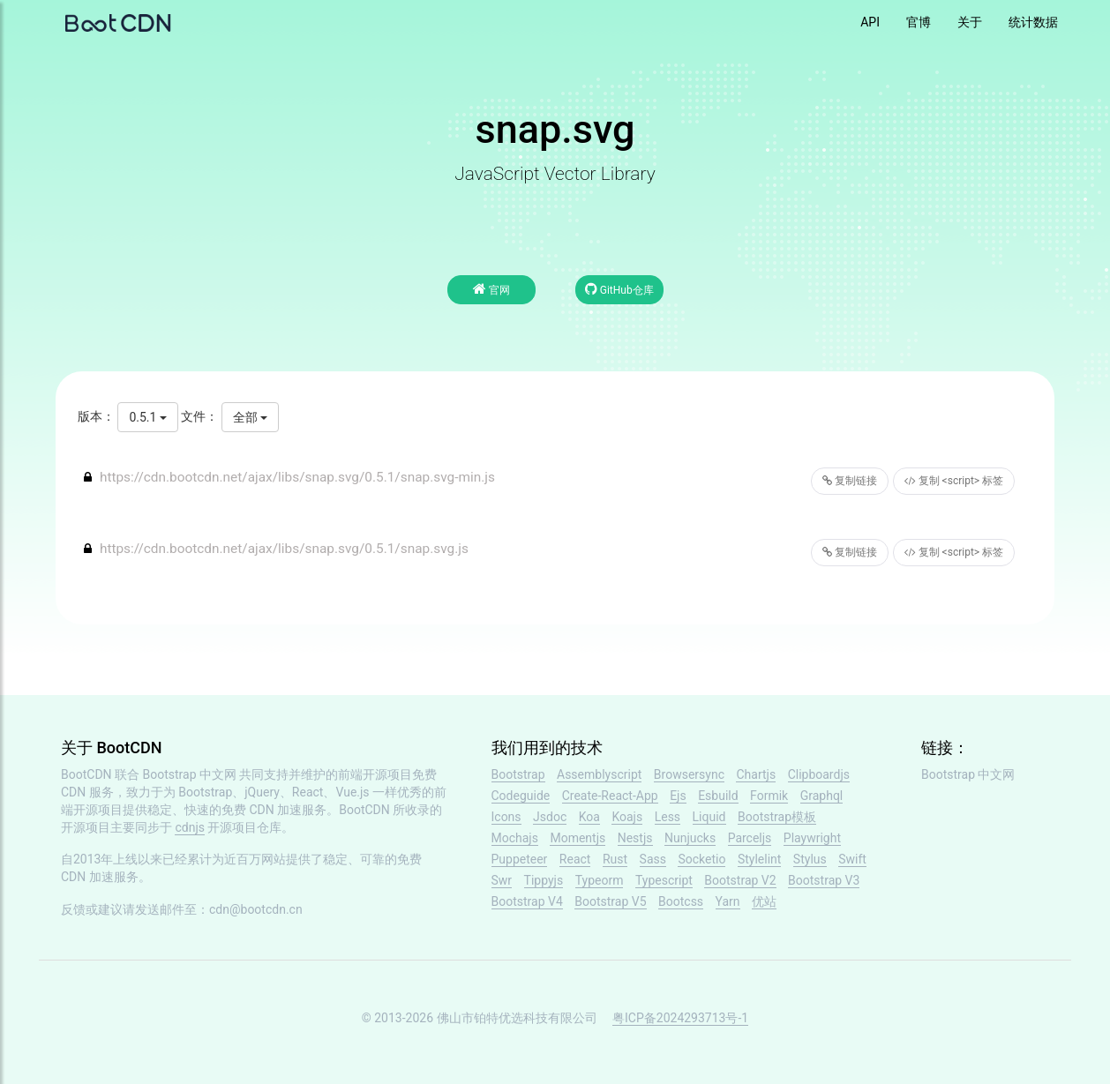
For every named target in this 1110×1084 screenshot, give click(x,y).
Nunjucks (690, 838)
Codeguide (521, 796)
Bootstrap (518, 774)
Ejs (678, 796)
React (575, 859)
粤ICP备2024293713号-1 (680, 1018)
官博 (918, 22)
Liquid (709, 817)
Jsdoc (549, 817)
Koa (589, 817)
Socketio (701, 859)
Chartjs (756, 774)
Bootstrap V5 (610, 901)
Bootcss (680, 901)
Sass (653, 859)
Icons (506, 817)
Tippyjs (544, 880)
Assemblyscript (599, 774)
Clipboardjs (819, 774)
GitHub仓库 (619, 288)
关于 (969, 22)
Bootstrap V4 (527, 901)
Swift (852, 859)
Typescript (664, 880)
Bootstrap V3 (823, 880)
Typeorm (599, 880)
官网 (491, 288)
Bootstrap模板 (777, 817)
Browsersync (689, 774)
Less (667, 817)
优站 (764, 901)
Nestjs (635, 838)
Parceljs (750, 838)
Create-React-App (610, 796)
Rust (615, 859)
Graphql (822, 796)
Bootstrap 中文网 (190, 774)
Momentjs (577, 838)
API (870, 22)
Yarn (728, 901)
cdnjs (190, 827)
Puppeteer (519, 859)
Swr (502, 880)
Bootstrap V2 (740, 880)
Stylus (810, 859)
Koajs (626, 817)
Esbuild (718, 796)
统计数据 (1033, 22)
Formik (769, 796)
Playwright (812, 838)
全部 (250, 417)
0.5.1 (147, 417)
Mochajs (514, 838)
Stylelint (759, 859)
